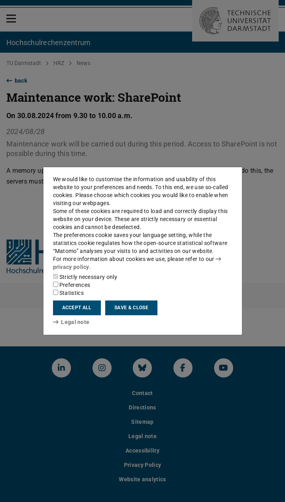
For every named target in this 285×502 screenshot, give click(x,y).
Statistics (68, 293)
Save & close (131, 307)
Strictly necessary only (85, 277)
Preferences (71, 285)
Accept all (77, 307)
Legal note (71, 322)
